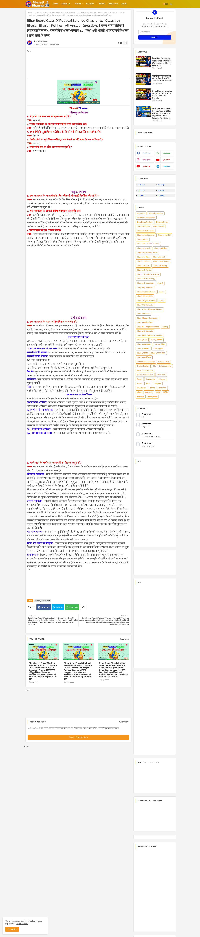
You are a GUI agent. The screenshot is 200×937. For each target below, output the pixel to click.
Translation (141, 388)
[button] (165, 4)
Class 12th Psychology (146, 279)
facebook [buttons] (147, 153)
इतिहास (139, 392)
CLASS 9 (160, 190)
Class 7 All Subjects (145, 296)
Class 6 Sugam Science (146, 292)
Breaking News (162, 222)
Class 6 (160, 283)
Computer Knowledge (146, 362)
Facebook (45, 607)
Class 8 (161, 301)
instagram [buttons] (147, 160)
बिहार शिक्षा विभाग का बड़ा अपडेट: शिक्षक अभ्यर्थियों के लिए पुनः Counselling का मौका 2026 (162, 62)
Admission (141, 213)
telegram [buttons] (166, 166)
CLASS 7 (160, 185)
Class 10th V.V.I (159, 257)
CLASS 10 (142, 196)
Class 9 (165, 327)
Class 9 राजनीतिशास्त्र (41, 13)
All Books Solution (156, 213)
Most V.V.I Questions (145, 370)
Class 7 (161, 292)
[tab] (55, 3)
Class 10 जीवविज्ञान (160, 248)
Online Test (113, 4)
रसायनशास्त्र (140, 397)
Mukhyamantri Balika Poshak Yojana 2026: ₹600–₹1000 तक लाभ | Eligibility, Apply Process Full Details (162, 113)
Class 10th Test (143, 257)
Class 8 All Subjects (145, 305)
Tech (148, 383)
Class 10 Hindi (158, 226)
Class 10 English (143, 226)
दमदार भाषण (149, 392)
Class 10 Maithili (164, 235)
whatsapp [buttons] (166, 153)
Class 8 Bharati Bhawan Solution (149, 309)
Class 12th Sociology (145, 283)
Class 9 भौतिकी (142, 353)
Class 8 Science (143, 314)
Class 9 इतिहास (160, 344)
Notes (78, 4)
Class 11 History (143, 261)
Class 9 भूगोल (157, 349)
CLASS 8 (141, 190)
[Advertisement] (78, 66)
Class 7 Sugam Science (146, 301)
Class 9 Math (142, 340)
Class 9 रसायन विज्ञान (158, 353)
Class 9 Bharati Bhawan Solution (149, 335)
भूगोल (158, 392)
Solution (90, 4)
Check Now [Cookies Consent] (21, 924)
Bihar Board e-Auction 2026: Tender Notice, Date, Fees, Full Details (162, 94)
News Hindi (161, 375)
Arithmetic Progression (146, 218)
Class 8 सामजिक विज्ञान (144, 322)
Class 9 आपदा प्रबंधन (144, 344)
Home (55, 4)
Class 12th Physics (144, 270)
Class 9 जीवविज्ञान (143, 349)
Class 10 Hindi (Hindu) (145, 231)
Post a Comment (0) (78, 737)
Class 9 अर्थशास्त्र (156, 340)
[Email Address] (154, 32)
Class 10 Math (142, 239)
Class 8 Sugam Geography (147, 318)
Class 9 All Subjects (145, 331)
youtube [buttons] (166, 160)
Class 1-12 (65, 4)
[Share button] (83, 607)
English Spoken (143, 366)
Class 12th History (160, 266)
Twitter (59, 607)
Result (124, 4)
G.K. (154, 366)
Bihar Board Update (144, 222)
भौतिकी (165, 392)
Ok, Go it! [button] (12, 929)
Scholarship (150, 379)
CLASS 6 (141, 185)
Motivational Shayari (145, 375)
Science (162, 379)
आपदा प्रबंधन (162, 388)
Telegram (157, 383)
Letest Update (165, 366)
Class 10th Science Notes (147, 253)
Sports (139, 383)
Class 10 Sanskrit (143, 248)
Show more (124, 639)
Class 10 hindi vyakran (145, 235)
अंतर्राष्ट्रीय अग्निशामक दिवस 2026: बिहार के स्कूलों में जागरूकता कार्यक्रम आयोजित (162, 78)
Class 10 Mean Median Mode (148, 244)
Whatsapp (73, 607)
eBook (102, 4)
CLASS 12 (161, 196)
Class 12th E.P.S (143, 266)
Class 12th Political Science (148, 274)
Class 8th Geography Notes (148, 327)
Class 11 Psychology (161, 261)
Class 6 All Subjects (145, 287)
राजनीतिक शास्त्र (152, 397)
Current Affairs (163, 362)
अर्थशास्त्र (152, 388)
